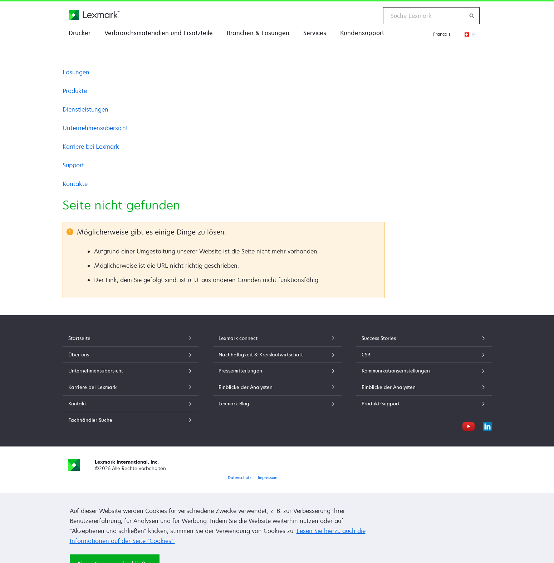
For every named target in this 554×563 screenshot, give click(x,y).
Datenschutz (239, 477)
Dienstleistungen (85, 109)
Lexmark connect (277, 338)
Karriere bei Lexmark (91, 146)
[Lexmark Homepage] (94, 15)
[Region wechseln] (468, 34)
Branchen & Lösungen (258, 33)
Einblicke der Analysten (277, 387)
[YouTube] (468, 425)
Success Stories (424, 338)
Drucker (79, 33)
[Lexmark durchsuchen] (472, 16)
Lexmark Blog (277, 403)
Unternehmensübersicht (95, 128)
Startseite (130, 338)
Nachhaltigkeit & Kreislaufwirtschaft (277, 354)
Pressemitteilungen (277, 370)
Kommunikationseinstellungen (424, 370)
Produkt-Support (424, 403)
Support (73, 165)
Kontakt (130, 403)
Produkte (75, 91)
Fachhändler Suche (130, 420)
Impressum (267, 477)
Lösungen (76, 72)
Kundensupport (362, 33)
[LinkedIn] (487, 425)
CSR (424, 354)
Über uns (130, 354)
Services (314, 33)
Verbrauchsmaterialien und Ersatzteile (158, 33)
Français (442, 34)
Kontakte (75, 184)
